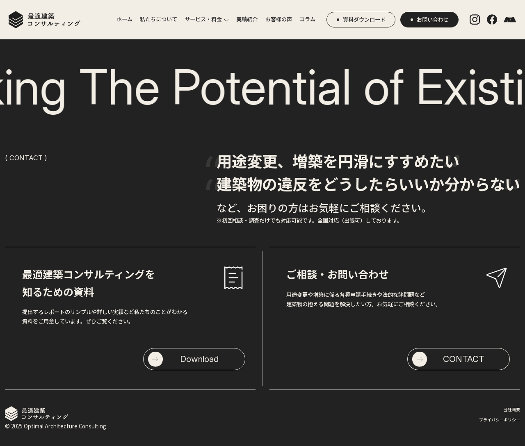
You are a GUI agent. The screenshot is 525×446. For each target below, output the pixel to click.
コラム (307, 19)
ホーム (124, 19)
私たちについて (158, 19)
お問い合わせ (433, 19)
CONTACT (463, 359)
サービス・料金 (203, 19)
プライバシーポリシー (499, 419)
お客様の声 (278, 19)
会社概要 (512, 409)
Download (199, 359)
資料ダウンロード (364, 19)
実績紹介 (247, 19)
